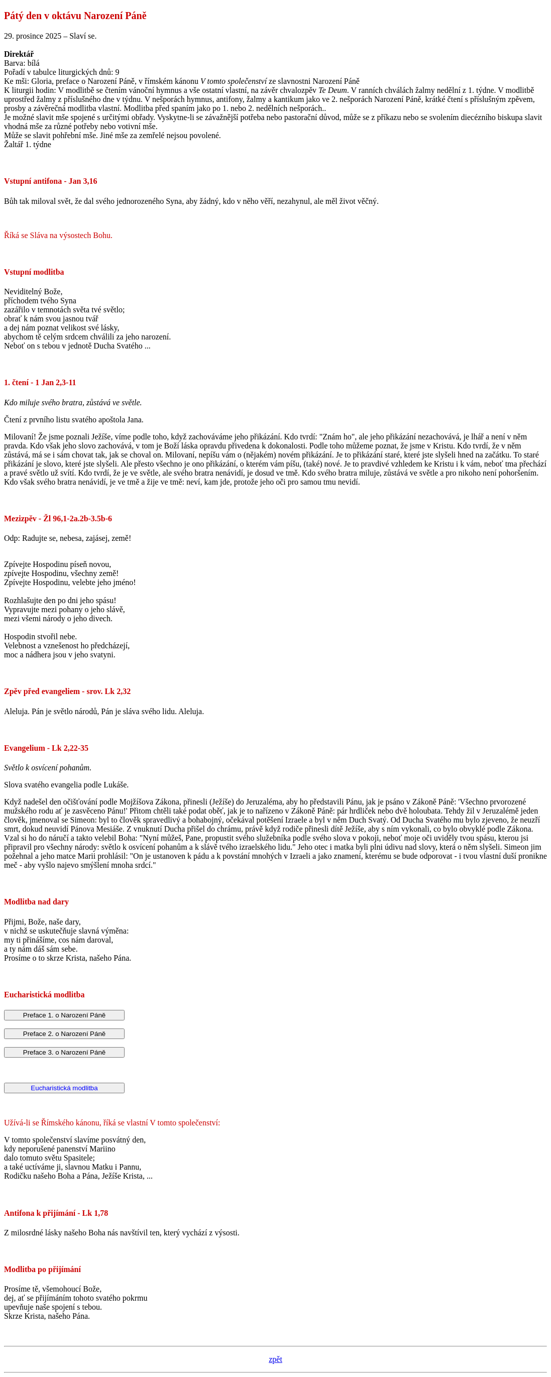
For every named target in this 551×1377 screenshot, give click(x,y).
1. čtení (16, 382)
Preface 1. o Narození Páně (64, 1015)
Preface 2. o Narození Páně (64, 1034)
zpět (275, 1359)
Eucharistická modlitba (64, 1088)
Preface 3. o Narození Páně (64, 1052)
